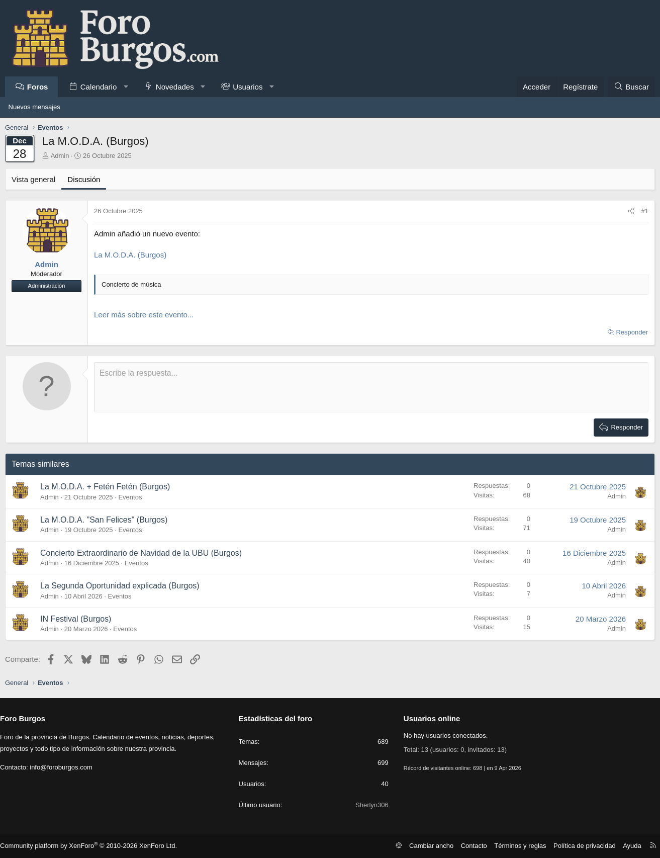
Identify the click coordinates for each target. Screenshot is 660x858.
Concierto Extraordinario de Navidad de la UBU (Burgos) (144, 553)
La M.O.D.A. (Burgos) (134, 254)
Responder (629, 332)
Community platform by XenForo (90, 845)
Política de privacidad (580, 845)
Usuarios (251, 86)
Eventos (133, 497)
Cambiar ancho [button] (438, 845)
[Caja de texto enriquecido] (371, 387)
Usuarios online (430, 718)
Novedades (178, 86)
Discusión (87, 179)
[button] (129, 86)
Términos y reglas (521, 845)
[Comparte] (627, 211)
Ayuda (624, 845)
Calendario (101, 86)
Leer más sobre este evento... (147, 314)
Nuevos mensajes (34, 107)
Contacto (477, 845)
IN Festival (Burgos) (79, 619)
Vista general (37, 179)
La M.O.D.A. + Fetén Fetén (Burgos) (108, 486)
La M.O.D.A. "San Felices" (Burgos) (107, 520)
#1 (641, 211)
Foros (40, 86)
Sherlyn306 (370, 805)
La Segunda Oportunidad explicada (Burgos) (123, 585)
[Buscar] (627, 86)
